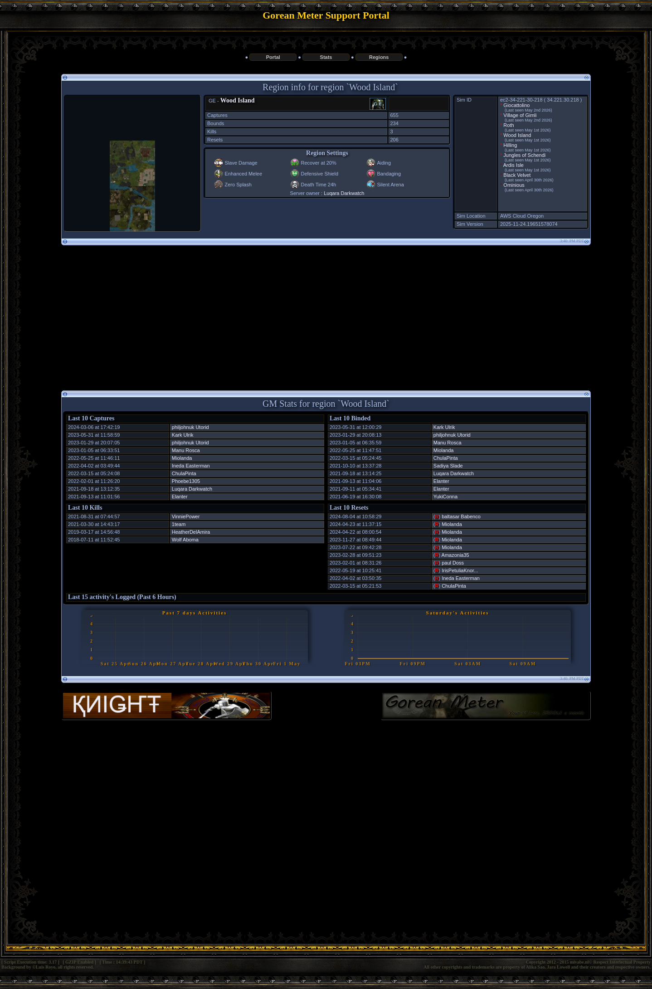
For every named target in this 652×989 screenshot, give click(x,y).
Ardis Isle (513, 165)
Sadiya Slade (448, 465)
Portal (273, 57)
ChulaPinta (184, 473)
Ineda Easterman (191, 465)
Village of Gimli (519, 115)
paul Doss (453, 562)
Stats (326, 57)
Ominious (513, 185)
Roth (508, 125)
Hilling (510, 145)
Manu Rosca (186, 450)
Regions (379, 57)
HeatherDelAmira (191, 532)
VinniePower (186, 516)
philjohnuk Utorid (190, 427)
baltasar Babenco (461, 516)
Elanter (180, 496)
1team (179, 524)
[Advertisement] (326, 314)
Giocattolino (516, 105)
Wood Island (237, 100)
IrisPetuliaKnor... (460, 570)
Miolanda (182, 458)
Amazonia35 (455, 555)
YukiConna (445, 496)
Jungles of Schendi (524, 155)
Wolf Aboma (185, 539)
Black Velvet (516, 175)
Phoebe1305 (186, 481)
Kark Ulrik (183, 435)
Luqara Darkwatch (344, 193)
